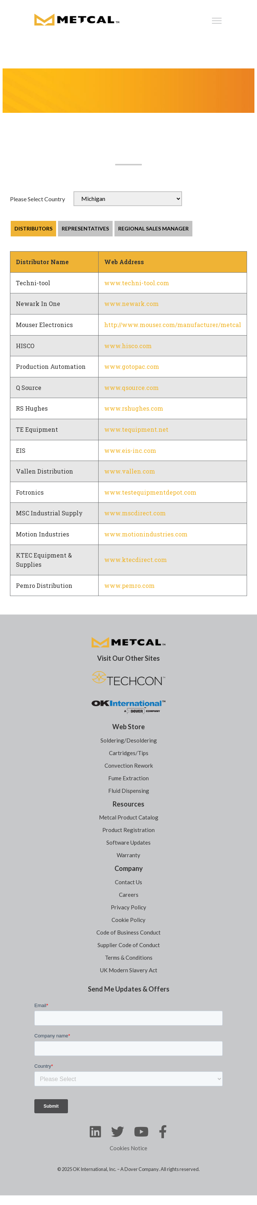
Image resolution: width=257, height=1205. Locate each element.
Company (128, 868)
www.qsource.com (131, 387)
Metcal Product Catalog (128, 817)
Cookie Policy (128, 919)
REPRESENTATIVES (85, 228)
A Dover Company (139, 1169)
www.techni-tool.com (136, 283)
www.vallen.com (129, 471)
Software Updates (128, 842)
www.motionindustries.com (146, 534)
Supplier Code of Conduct (128, 945)
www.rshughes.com (133, 408)
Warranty (128, 855)
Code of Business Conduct (128, 932)
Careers (128, 894)
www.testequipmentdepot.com (150, 492)
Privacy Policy (128, 907)
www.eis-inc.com (130, 450)
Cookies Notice (128, 1148)
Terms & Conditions (129, 957)
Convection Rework (128, 765)
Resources (128, 804)
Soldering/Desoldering (128, 740)
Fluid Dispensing (128, 790)
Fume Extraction (128, 778)
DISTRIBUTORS (33, 228)
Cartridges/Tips (128, 753)
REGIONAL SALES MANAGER (153, 228)
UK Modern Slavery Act (128, 970)
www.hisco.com (128, 346)
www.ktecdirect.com (135, 559)
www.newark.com (131, 303)
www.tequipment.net (136, 429)
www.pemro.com (129, 585)
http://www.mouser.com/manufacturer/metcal (172, 325)
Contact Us (128, 882)
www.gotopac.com (131, 366)
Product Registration (128, 830)
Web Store (128, 727)
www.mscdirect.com (135, 513)
